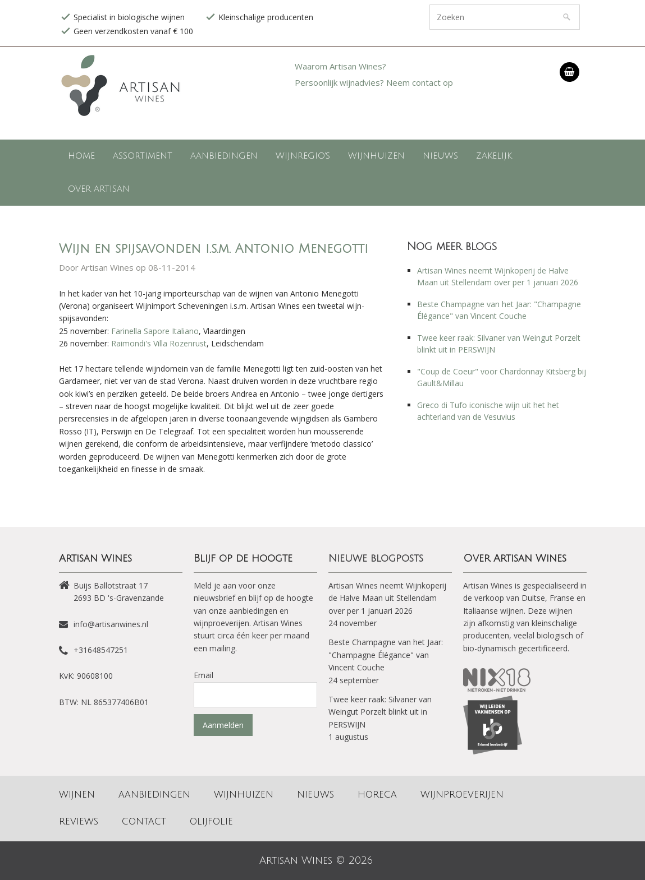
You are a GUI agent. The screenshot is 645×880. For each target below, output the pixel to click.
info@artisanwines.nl (111, 624)
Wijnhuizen (376, 155)
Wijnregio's (303, 155)
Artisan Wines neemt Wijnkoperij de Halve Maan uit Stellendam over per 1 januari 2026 (387, 598)
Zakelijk (494, 155)
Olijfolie (211, 822)
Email (203, 675)
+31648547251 (101, 650)
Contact (144, 822)
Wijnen (77, 795)
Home (81, 155)
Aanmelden (223, 725)
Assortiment (142, 155)
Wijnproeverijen (462, 795)
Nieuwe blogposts (375, 558)
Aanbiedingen (224, 155)
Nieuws (440, 155)
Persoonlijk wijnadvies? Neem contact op (374, 82)
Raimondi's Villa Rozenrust (159, 343)
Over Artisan (99, 188)
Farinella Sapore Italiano (155, 331)
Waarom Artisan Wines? (340, 66)
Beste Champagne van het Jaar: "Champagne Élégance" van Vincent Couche (385, 655)
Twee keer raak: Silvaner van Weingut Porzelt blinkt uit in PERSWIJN (380, 712)
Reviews (78, 822)
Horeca (377, 795)
